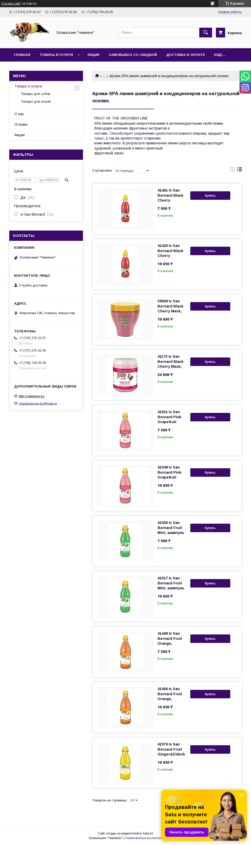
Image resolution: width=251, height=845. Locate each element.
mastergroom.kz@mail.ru (38, 403)
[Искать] (205, 32)
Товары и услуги (56, 55)
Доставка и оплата (185, 55)
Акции (93, 55)
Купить (210, 195)
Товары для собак (35, 94)
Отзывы (21, 124)
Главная (22, 55)
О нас (19, 114)
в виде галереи (232, 170)
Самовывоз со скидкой (133, 55)
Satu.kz (148, 833)
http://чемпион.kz (32, 396)
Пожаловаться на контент (143, 838)
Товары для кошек (36, 101)
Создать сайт (11, 3)
